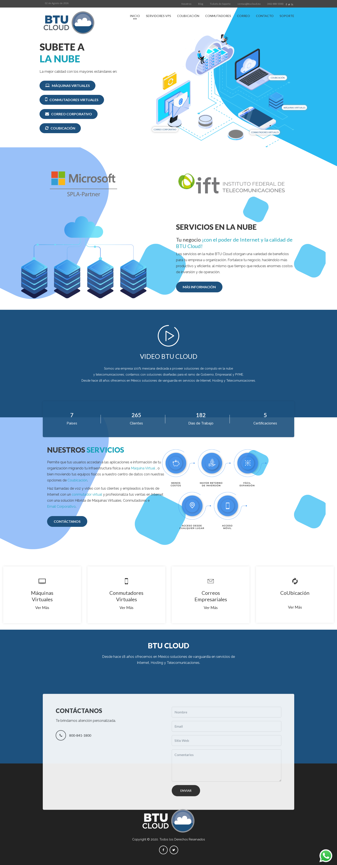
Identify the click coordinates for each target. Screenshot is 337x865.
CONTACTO (265, 16)
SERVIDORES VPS (158, 16)
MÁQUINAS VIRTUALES (67, 85)
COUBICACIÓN (188, 16)
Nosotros (186, 3)
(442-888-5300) (275, 3)
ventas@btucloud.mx (249, 3)
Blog (200, 3)
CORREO (243, 16)
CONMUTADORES (218, 16)
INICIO (135, 16)
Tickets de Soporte (220, 3)
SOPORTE (287, 16)
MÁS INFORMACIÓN (199, 287)
